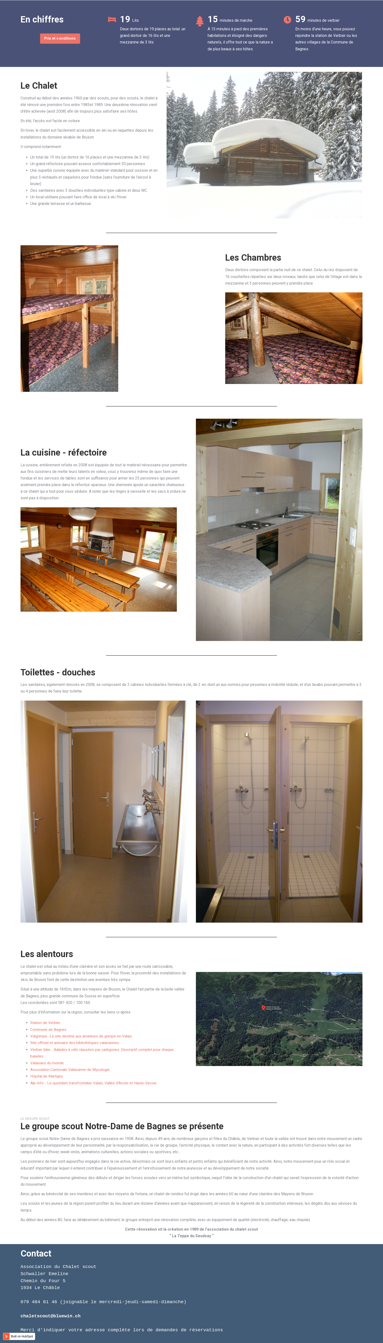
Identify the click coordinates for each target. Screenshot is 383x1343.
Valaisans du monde (47, 1062)
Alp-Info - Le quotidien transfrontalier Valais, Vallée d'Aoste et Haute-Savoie (95, 1082)
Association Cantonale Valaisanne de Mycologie (71, 1069)
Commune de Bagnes (48, 1029)
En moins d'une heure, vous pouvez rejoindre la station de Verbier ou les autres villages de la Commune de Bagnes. (326, 39)
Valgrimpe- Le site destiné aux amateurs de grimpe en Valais (82, 1036)
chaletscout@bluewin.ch (51, 1315)
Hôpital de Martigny (47, 1076)
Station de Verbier (45, 1022)
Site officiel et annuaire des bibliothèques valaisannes (76, 1042)
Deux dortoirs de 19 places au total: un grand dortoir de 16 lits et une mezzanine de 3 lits (152, 35)
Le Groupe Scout (35, 1118)
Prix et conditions (60, 38)
